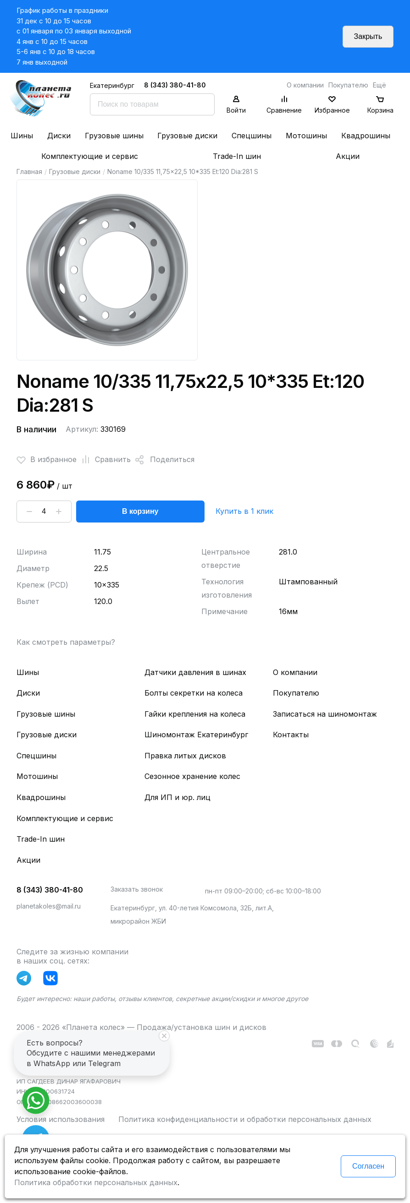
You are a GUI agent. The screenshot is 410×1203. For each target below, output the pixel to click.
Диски (59, 135)
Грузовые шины (114, 135)
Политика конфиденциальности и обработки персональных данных (244, 1119)
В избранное (47, 460)
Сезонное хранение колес (192, 776)
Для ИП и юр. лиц (177, 797)
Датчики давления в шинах (195, 672)
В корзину (140, 511)
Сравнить (104, 460)
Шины (22, 135)
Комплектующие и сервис (89, 156)
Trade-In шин (237, 156)
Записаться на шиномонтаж (325, 714)
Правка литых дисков (185, 755)
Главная (29, 171)
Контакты (291, 734)
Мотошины (306, 135)
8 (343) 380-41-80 (175, 85)
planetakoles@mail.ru (49, 906)
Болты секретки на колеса (193, 692)
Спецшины (251, 135)
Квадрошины (365, 135)
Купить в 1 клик (244, 511)
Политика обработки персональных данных (95, 1182)
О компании (305, 85)
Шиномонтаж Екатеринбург (196, 734)
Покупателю (348, 85)
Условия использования (61, 1119)
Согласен (368, 1166)
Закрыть (368, 36)
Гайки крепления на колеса (194, 714)
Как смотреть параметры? (66, 642)
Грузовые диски (187, 135)
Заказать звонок (137, 889)
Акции (348, 156)
